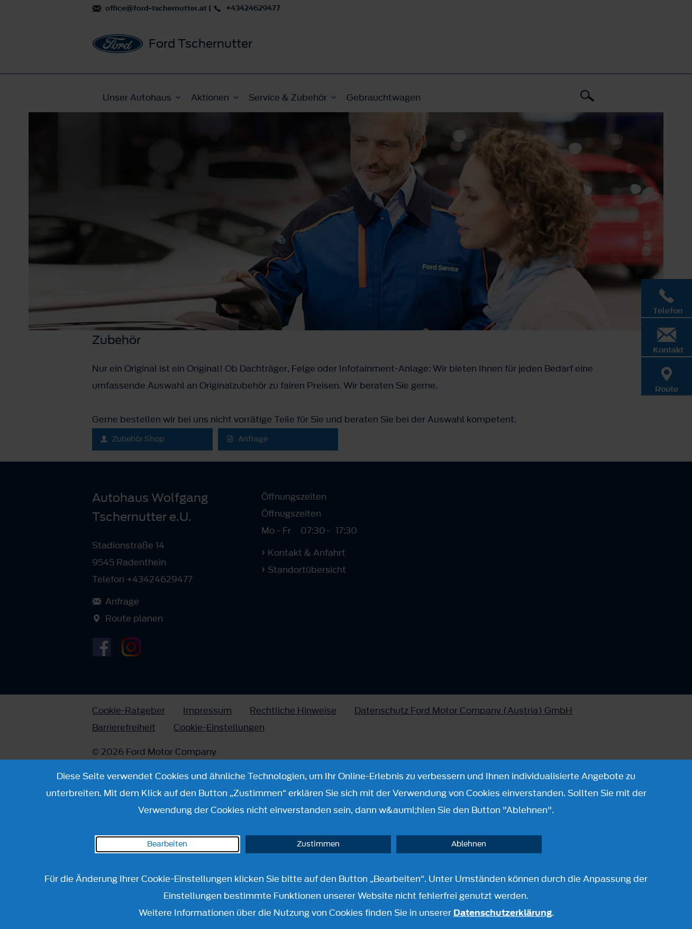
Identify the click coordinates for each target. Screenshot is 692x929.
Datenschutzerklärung (502, 912)
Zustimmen (318, 844)
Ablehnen (468, 844)
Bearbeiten (167, 844)
